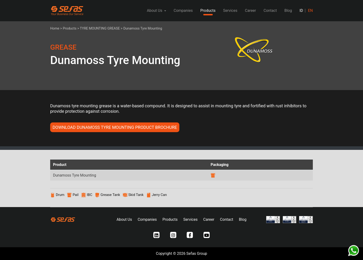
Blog (288, 10)
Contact (270, 10)
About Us (124, 219)
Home (54, 28)
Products (207, 10)
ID (301, 10)
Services (230, 10)
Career (250, 10)
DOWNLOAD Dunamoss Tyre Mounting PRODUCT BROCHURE (115, 127)
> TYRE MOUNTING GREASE (98, 28)
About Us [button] (155, 10)
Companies (183, 10)
